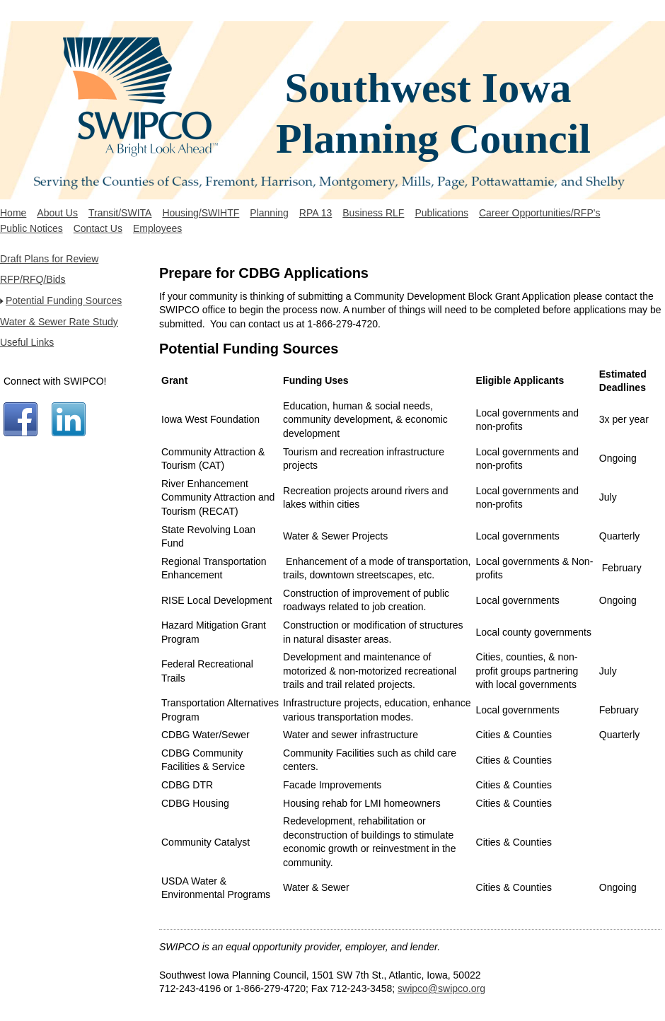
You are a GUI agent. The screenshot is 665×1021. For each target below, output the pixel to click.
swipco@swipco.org (441, 988)
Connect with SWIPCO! (55, 381)
